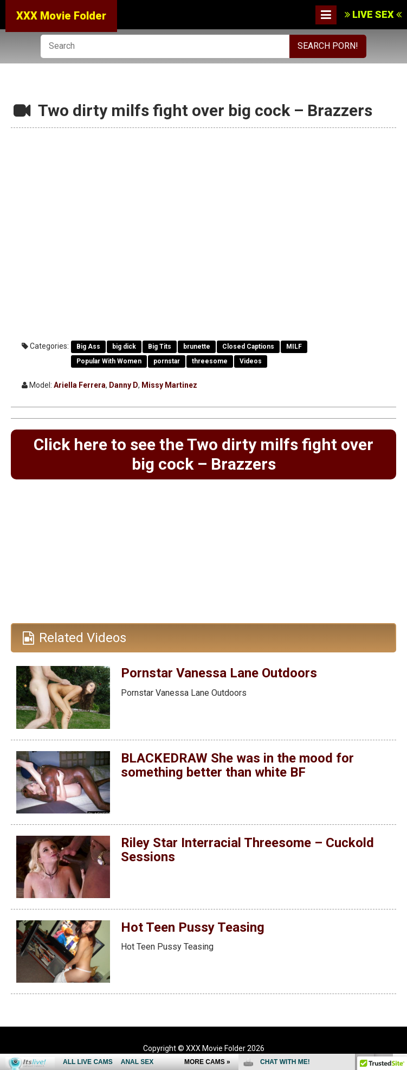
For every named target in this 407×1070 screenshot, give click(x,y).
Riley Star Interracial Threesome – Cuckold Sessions (247, 849)
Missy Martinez (169, 385)
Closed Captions (248, 346)
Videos (251, 361)
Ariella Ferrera (80, 385)
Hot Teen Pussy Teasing (192, 927)
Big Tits (159, 346)
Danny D (123, 385)
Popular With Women (108, 361)
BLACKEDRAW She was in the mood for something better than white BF (237, 765)
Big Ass (88, 346)
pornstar (166, 361)
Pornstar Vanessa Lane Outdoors (219, 673)
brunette (196, 346)
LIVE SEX (373, 14)
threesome (210, 361)
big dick (124, 346)
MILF (294, 346)
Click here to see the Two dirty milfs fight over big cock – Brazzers (203, 454)
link (397, 900)
